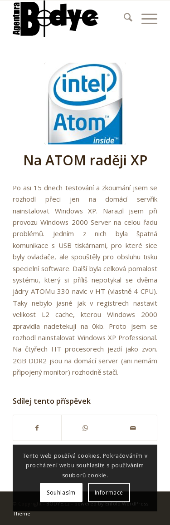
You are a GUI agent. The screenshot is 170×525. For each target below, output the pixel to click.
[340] (70, 18)
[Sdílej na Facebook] (37, 428)
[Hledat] (123, 18)
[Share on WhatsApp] (85, 428)
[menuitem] (123, 18)
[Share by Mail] (133, 428)
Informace (109, 492)
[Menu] (144, 18)
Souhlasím (61, 492)
